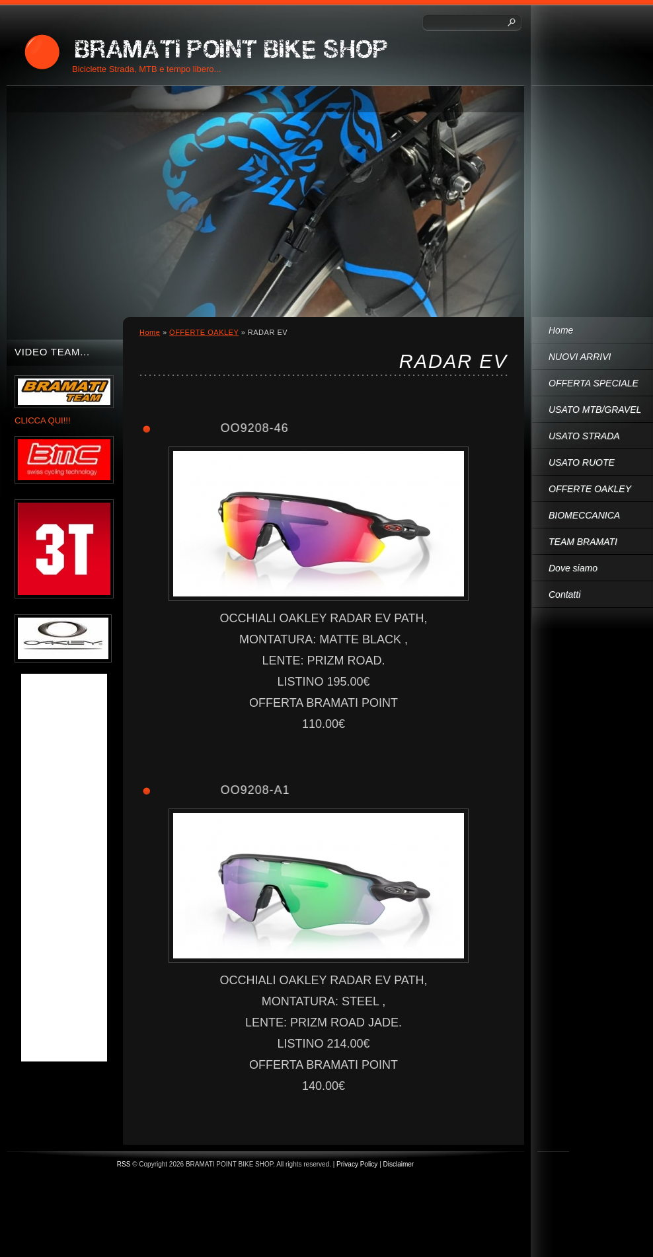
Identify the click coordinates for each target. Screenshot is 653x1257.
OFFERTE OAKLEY (590, 489)
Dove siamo (573, 568)
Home (561, 330)
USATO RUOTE (582, 462)
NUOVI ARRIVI (580, 356)
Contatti (564, 594)
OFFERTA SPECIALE (593, 383)
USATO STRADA (584, 436)
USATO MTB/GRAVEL (595, 409)
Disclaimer (398, 1164)
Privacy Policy (356, 1164)
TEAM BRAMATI (583, 541)
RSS (124, 1164)
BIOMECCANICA (584, 515)
